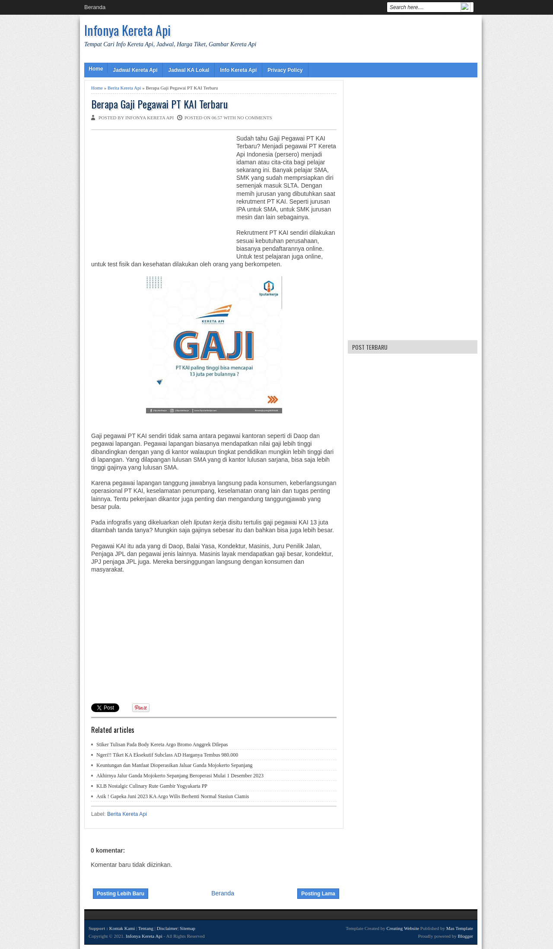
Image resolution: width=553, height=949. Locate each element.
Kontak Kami (122, 928)
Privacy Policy (284, 70)
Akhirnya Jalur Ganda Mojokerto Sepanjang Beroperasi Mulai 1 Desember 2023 (180, 776)
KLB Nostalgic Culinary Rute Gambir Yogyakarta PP (151, 786)
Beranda (94, 7)
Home (96, 69)
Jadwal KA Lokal (188, 70)
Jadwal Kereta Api (135, 70)
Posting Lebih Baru (120, 894)
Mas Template (459, 928)
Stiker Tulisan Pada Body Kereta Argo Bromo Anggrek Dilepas (162, 744)
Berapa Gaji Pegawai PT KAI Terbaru (159, 104)
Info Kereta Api (238, 70)
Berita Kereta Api (124, 87)
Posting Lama (318, 894)
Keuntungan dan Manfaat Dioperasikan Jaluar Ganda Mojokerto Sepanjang (174, 765)
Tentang (145, 928)
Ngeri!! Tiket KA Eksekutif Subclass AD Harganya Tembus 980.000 (167, 755)
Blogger (465, 936)
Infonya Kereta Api (127, 30)
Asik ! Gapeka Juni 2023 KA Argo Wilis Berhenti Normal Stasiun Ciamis (172, 796)
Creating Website (402, 928)
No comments (254, 117)
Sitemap (187, 928)
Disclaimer (167, 928)
